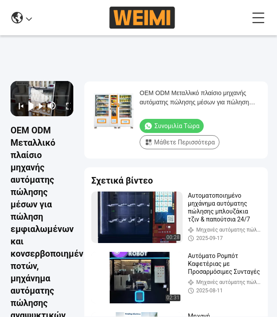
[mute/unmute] (52, 105)
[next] (38, 105)
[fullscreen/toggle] (66, 105)
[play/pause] (28, 105)
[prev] (18, 105)
